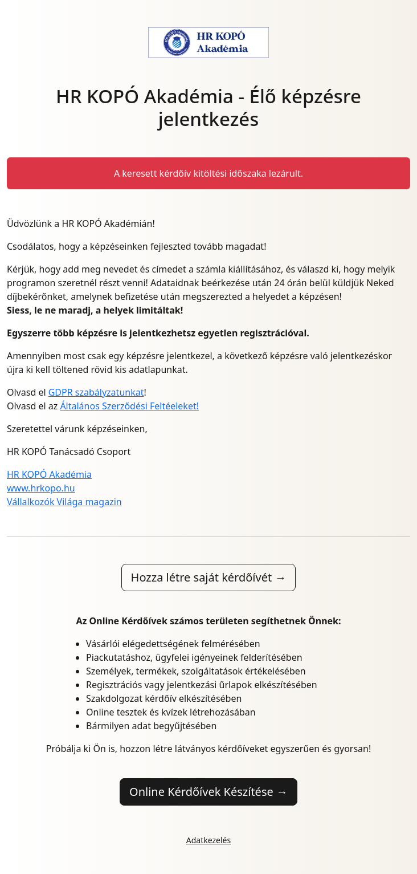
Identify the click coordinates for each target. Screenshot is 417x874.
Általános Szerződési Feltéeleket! (129, 406)
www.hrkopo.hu (41, 488)
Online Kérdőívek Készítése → (208, 791)
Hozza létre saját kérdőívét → (209, 577)
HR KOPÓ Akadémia (49, 474)
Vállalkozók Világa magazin (64, 501)
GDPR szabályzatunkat (96, 392)
